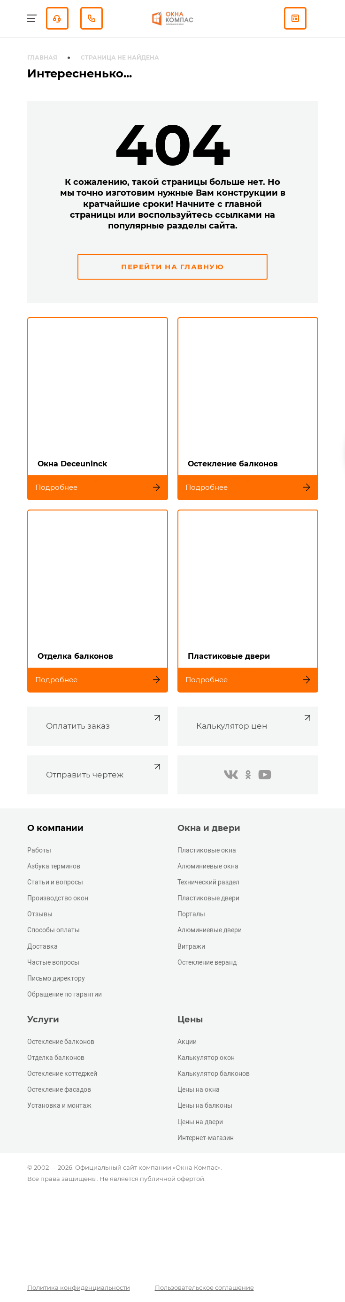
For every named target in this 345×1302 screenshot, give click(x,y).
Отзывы (40, 914)
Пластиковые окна (206, 850)
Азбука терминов (53, 866)
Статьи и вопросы (55, 882)
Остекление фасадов (59, 1089)
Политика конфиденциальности (78, 1287)
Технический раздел (208, 882)
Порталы (191, 914)
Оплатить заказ (104, 721)
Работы (39, 850)
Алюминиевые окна (207, 866)
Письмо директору (56, 978)
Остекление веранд (207, 962)
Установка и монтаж (59, 1105)
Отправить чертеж (104, 770)
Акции (187, 1041)
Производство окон (57, 898)
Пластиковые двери (208, 898)
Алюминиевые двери (209, 930)
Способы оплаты (53, 930)
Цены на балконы (204, 1105)
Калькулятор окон (206, 1057)
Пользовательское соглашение (204, 1287)
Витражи (191, 946)
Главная (42, 57)
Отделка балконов (55, 1057)
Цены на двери (200, 1122)
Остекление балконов (60, 1041)
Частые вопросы (53, 962)
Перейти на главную (172, 266)
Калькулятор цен (254, 721)
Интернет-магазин (205, 1138)
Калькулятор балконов (213, 1073)
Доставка (42, 946)
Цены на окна (198, 1089)
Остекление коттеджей (62, 1073)
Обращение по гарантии (64, 994)
